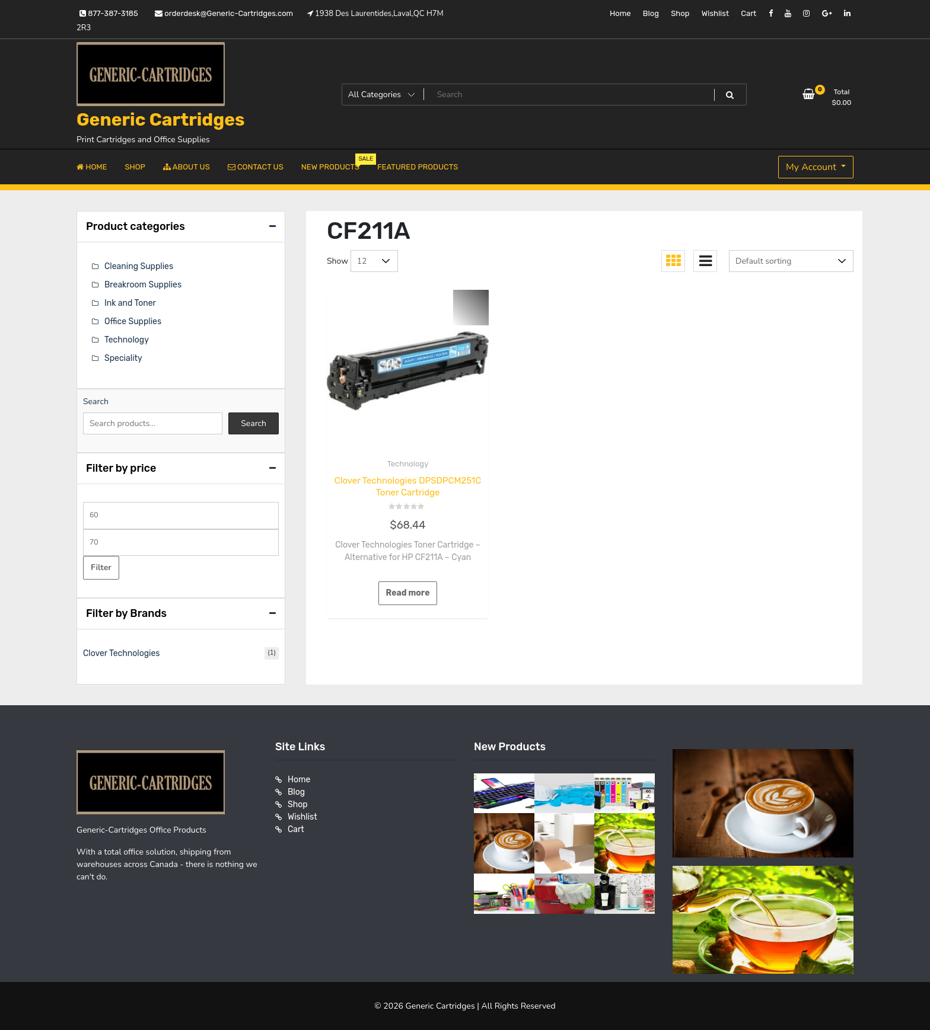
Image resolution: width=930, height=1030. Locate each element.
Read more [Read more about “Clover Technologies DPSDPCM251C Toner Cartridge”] (408, 593)
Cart (748, 13)
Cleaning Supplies (138, 266)
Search (96, 401)
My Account (812, 167)
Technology (408, 463)
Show (337, 261)
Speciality (123, 358)
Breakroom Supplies (142, 285)
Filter (101, 567)
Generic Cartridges (161, 119)
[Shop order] (791, 261)
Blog (651, 13)
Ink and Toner (130, 303)
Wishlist (715, 13)
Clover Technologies (121, 653)
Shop (680, 13)
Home (620, 13)
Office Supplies (132, 321)
